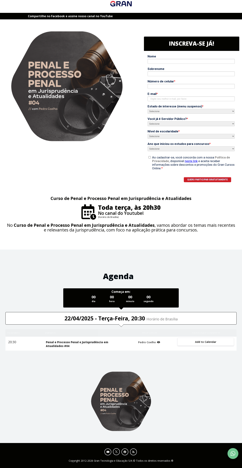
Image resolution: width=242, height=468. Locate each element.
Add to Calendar (205, 342)
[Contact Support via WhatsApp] (232, 453)
